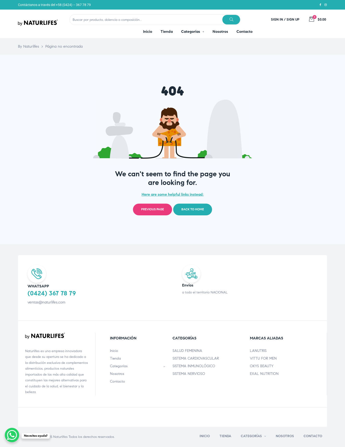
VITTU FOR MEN (263, 358)
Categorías (138, 366)
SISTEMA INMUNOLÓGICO (193, 366)
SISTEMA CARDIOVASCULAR (195, 358)
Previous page (152, 209)
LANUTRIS (258, 351)
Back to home (192, 209)
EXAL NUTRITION (264, 374)
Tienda (115, 358)
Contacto (117, 381)
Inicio (114, 351)
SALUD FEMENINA (187, 351)
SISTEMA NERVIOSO (188, 374)
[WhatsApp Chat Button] (12, 435)
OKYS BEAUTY (261, 366)
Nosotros (117, 374)
